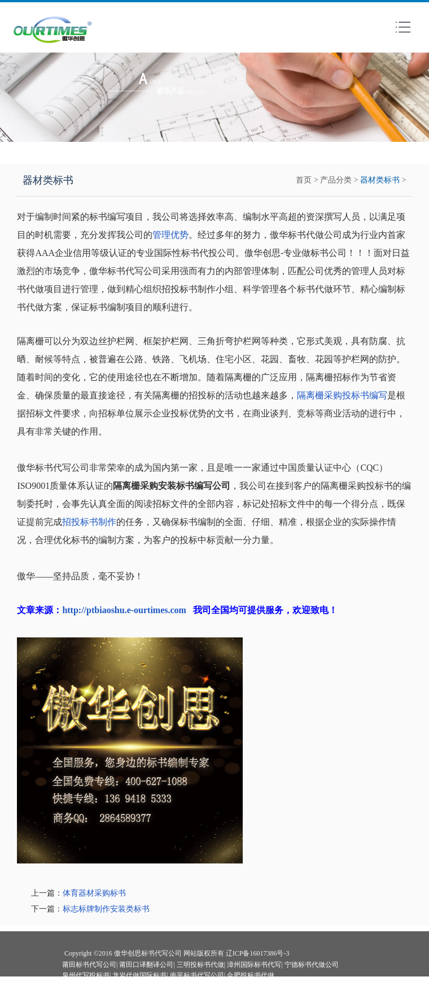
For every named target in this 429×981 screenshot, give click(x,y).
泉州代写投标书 (86, 975)
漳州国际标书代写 (254, 965)
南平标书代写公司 (197, 975)
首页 (304, 180)
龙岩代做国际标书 (139, 975)
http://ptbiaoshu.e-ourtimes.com (124, 610)
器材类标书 (380, 180)
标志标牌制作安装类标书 (106, 909)
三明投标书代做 (200, 965)
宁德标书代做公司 (311, 965)
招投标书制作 (89, 522)
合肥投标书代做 (250, 975)
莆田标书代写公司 (89, 965)
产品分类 (336, 180)
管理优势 (170, 235)
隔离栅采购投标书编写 (342, 395)
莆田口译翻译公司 (146, 965)
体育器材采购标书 (94, 893)
